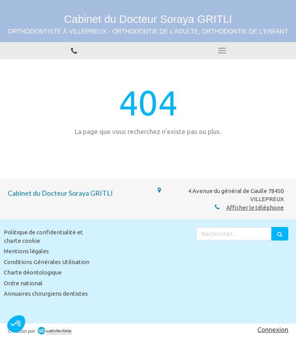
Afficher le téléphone (255, 207)
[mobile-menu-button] (222, 50)
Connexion (272, 329)
